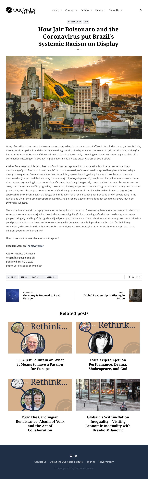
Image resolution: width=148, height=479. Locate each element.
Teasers (78, 49)
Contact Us (40, 461)
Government (74, 22)
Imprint (91, 461)
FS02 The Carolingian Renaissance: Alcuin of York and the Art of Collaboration (40, 423)
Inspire (55, 10)
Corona (12, 277)
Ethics (24, 277)
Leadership (50, 277)
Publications (85, 383)
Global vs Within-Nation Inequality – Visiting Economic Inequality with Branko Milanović (108, 423)
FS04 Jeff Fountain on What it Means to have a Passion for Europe (40, 364)
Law (86, 22)
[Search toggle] (140, 10)
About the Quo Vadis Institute (66, 461)
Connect (69, 10)
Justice (36, 277)
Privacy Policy (106, 461)
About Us (114, 10)
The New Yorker (35, 246)
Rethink (85, 10)
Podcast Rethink (19, 326)
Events (99, 10)
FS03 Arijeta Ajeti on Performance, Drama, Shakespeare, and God (108, 364)
